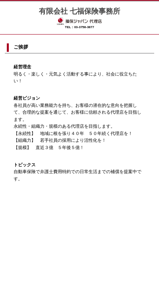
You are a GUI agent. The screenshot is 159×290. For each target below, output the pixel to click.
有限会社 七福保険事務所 (79, 11)
